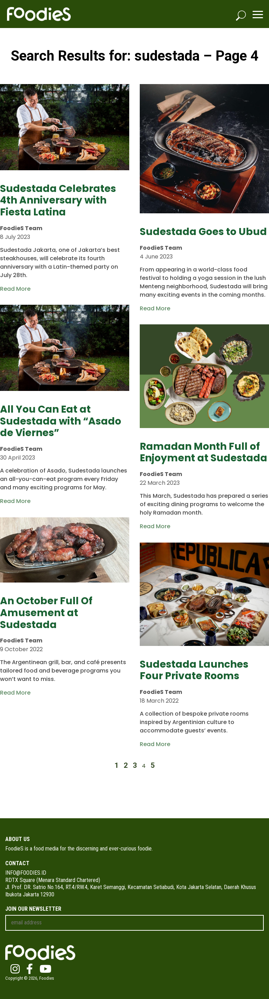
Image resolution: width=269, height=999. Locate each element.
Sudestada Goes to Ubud (203, 232)
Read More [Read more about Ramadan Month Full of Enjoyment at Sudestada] (155, 526)
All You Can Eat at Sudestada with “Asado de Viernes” (60, 421)
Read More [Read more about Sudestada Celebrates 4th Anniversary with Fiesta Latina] (15, 289)
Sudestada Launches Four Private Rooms (194, 670)
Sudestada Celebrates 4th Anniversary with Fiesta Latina (58, 200)
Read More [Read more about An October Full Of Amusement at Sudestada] (15, 693)
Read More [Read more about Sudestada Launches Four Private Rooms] (155, 744)
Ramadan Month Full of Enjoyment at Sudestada (203, 452)
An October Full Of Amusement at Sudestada (46, 612)
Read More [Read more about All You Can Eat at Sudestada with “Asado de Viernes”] (15, 501)
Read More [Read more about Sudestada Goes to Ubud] (155, 308)
